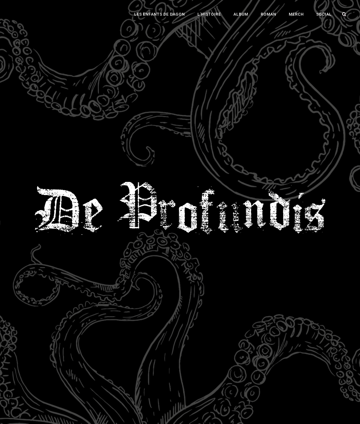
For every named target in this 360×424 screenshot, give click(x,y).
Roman (268, 14)
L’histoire (209, 14)
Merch (296, 14)
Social (324, 14)
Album (240, 14)
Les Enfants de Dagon (159, 14)
